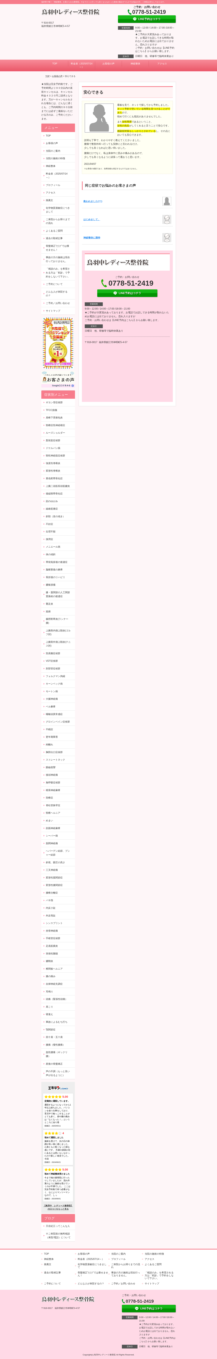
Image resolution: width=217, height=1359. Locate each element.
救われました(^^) (92, 201)
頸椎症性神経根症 (55, 425)
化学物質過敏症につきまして (58, 210)
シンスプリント (54, 923)
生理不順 (50, 531)
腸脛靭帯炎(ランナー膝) (57, 621)
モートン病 (52, 691)
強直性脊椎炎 (53, 463)
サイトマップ (53, 311)
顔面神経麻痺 (53, 828)
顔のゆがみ (52, 501)
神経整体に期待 (91, 237)
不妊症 (49, 524)
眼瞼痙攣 (50, 767)
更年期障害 (52, 737)
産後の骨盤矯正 (54, 1064)
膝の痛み (50, 976)
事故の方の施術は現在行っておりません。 (58, 259)
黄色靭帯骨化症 (54, 478)
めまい (49, 820)
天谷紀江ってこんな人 (58, 1226)
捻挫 (48, 611)
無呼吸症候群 (53, 782)
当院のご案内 (53, 151)
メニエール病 (53, 546)
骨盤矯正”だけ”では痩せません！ (57, 248)
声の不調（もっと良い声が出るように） (58, 1073)
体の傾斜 (50, 554)
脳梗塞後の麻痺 (54, 569)
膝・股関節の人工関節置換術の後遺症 (58, 594)
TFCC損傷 (51, 410)
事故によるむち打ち (56, 1022)
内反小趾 (50, 908)
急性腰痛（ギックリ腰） (56, 1054)
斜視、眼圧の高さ (55, 862)
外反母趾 (50, 915)
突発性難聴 (52, 953)
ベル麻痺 (50, 706)
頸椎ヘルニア (53, 813)
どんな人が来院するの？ (56, 293)
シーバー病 (52, 835)
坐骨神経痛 (52, 930)
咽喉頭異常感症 (54, 714)
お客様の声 (108, 63)
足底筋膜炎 (52, 946)
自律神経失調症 (54, 984)
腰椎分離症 (52, 892)
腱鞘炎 (49, 961)
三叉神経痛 (52, 870)
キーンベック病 (54, 683)
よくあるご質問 (54, 230)
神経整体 (135, 63)
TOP (54, 63)
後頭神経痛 (52, 775)
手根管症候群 (53, 938)
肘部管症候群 (53, 668)
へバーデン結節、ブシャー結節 (58, 853)
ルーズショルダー (55, 432)
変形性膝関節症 (54, 885)
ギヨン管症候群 (54, 402)
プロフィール (53, 185)
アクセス (162, 63)
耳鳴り (49, 991)
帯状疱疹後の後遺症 (56, 562)
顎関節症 (50, 1029)
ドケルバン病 (53, 448)
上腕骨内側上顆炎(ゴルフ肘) (58, 632)
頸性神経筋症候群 (55, 455)
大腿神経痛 (52, 699)
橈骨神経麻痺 (53, 790)
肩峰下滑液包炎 (54, 417)
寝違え (49, 1014)
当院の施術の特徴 (55, 158)
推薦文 (49, 200)
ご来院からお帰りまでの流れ (58, 221)
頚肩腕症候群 (54, 653)
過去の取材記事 (54, 238)
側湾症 (49, 539)
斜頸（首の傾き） (55, 516)
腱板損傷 (50, 584)
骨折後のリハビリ (55, 577)
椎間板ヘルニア (54, 968)
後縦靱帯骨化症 (54, 493)
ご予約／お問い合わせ (58, 303)
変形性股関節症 (54, 877)
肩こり (49, 1006)
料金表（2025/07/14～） (81, 65)
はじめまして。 (91, 219)
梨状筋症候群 (53, 440)
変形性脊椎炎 (53, 470)
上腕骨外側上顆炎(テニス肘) (58, 644)
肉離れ (49, 744)
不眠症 (49, 729)
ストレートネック (56, 759)
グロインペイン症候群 (58, 721)
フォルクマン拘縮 (55, 676)
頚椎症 (49, 797)
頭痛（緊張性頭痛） (56, 999)
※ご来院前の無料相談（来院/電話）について (58, 1235)
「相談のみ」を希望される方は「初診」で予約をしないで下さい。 (58, 272)
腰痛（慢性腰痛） (55, 1044)
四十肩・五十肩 (54, 1037)
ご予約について (54, 284)
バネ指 (49, 900)
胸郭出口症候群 (54, 752)
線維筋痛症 (52, 508)
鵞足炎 (49, 604)
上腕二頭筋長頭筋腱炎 (58, 486)
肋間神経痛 (52, 843)
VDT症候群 (52, 661)
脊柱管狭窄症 (53, 805)
